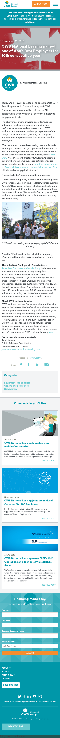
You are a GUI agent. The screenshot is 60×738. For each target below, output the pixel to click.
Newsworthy (34, 358)
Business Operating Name (13, 631)
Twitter (22, 365)
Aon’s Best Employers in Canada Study (21, 268)
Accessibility (42, 702)
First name (6, 610)
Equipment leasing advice (17, 383)
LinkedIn (38, 365)
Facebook (30, 365)
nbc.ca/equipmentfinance (17, 19)
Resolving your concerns (26, 702)
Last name (6, 621)
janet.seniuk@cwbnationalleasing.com (21, 349)
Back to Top (15, 726)
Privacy (53, 702)
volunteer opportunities (45, 164)
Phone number (8, 642)
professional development (15, 167)
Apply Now (40, 4)
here (50, 332)
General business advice (16, 386)
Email (47, 365)
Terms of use (9, 702)
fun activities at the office (44, 167)
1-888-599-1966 (10, 685)
